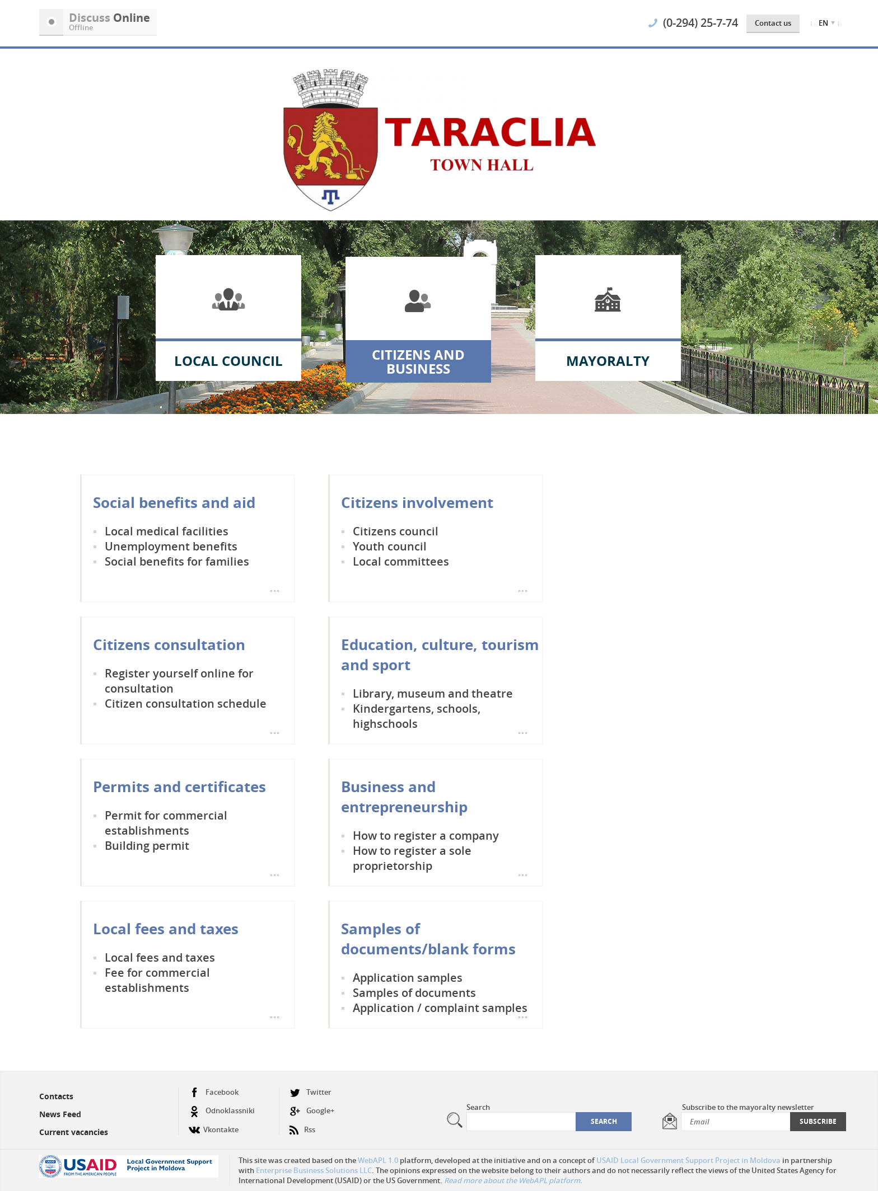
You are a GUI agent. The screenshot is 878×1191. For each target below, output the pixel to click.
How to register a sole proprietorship (412, 858)
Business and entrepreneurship (404, 796)
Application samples (408, 977)
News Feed (60, 1114)
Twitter (310, 1092)
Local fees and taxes (166, 929)
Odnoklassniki (222, 1110)
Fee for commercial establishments (157, 980)
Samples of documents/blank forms (428, 939)
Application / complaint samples (440, 1007)
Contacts (56, 1096)
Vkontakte (214, 1125)
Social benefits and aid (174, 502)
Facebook (214, 1092)
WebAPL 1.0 (378, 1160)
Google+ (311, 1110)
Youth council (390, 546)
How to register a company (426, 835)
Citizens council (395, 531)
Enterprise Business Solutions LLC (314, 1170)
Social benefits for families (177, 561)
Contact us (773, 23)
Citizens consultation (169, 644)
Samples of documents (414, 992)
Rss (302, 1125)
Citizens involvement (417, 502)
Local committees (401, 561)
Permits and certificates (179, 786)
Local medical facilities (166, 531)
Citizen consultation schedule (186, 703)
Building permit (147, 845)
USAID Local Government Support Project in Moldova (688, 1160)
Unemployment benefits (171, 546)
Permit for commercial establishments (166, 823)
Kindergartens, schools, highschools (416, 716)
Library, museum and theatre (433, 693)
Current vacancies (73, 1132)
